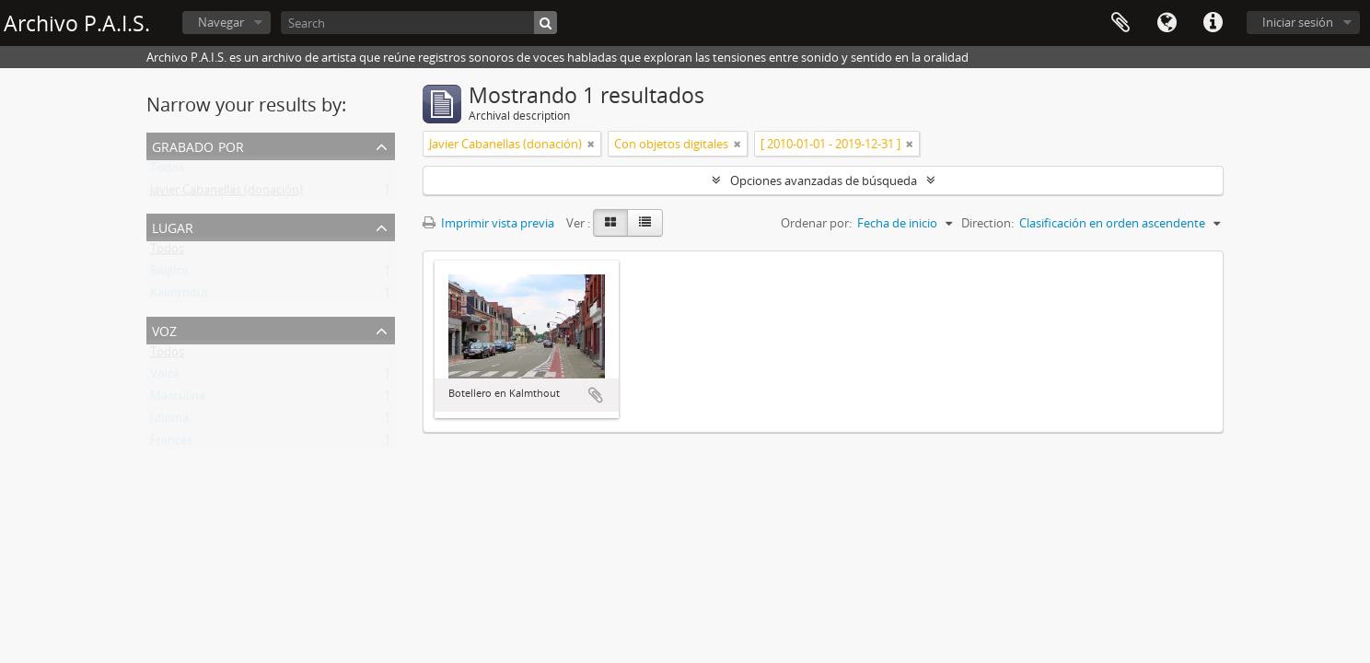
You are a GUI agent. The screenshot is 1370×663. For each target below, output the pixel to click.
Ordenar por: (816, 223)
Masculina (177, 399)
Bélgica (169, 274)
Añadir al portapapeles (595, 395)
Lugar (172, 226)
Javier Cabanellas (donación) (226, 193)
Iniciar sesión (1297, 22)
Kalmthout (179, 296)
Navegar (221, 22)
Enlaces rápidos (1213, 23)
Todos (167, 171)
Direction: (987, 223)
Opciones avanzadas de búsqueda (823, 180)
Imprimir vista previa (488, 223)
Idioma (1167, 23)
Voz (164, 329)
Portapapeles (1120, 23)
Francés (171, 444)
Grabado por (198, 145)
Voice (165, 377)
